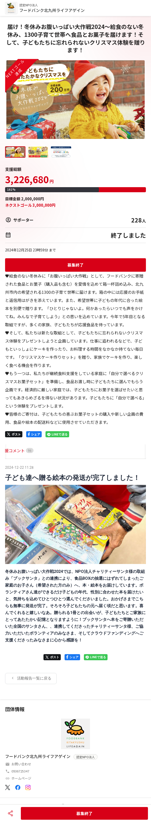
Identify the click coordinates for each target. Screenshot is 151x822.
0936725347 (20, 771)
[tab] (11, 450)
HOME (11, 450)
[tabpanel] (75, 574)
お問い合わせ (21, 764)
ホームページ (21, 778)
